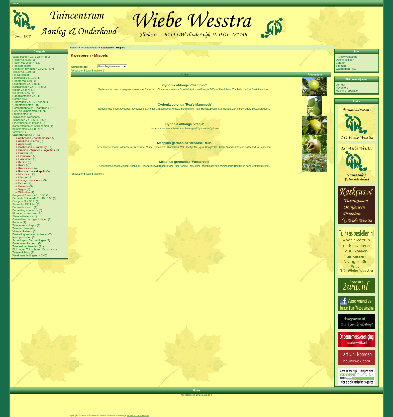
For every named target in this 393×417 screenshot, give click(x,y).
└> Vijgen (19, 189)
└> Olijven (20, 177)
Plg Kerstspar (21, 74)
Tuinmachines (21, 228)
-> (23, 134)
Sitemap (341, 65)
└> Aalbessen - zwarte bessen (32, 138)
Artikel (184, 74)
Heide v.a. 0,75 (22, 59)
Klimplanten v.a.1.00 (25, 128)
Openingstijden (345, 59)
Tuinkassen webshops (26, 116)
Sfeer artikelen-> (23, 216)
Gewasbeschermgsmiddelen (30, 219)
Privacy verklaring (346, 56)
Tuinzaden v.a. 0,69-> (26, 119)
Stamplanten (20, 113)
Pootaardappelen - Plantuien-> (31, 107)
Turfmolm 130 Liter (24, 204)
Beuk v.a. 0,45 (21, 92)
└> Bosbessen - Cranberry (30, 147)
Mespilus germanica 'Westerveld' (184, 162)
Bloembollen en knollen (27, 122)
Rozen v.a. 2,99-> (23, 62)
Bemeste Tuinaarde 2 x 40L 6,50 (32, 198)
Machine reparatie (347, 90)
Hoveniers (342, 87)
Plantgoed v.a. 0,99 (24, 77)
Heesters (18, 65)
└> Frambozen (22, 156)
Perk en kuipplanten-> (26, 110)
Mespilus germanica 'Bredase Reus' (184, 143)
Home (15, 3)
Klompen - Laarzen (24, 213)
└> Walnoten (21, 192)
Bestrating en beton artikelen (30, 234)
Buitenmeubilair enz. (25, 243)
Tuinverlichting (21, 252)
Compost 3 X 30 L (24, 201)
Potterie (17, 222)
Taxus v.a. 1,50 (22, 71)
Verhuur (340, 84)
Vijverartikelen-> (22, 231)
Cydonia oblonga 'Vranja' (184, 124)
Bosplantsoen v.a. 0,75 (26, 86)
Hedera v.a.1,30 (22, 80)
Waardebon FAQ (346, 68)
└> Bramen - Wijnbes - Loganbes (34, 150)
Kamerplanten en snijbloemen (31, 125)
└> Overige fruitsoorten (28, 180)
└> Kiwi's (19, 165)
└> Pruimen (21, 186)
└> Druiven (20, 153)
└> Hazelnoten (22, 159)
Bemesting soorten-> (25, 210)
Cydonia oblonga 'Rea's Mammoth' (185, 104)
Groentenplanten (23, 104)
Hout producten (22, 237)
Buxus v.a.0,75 (22, 89)
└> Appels (20, 144)
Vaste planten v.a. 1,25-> (28, 56)
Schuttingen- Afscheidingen (29, 240)
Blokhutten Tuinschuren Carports (33, 249)
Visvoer (17, 131)
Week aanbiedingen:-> (26, 255)
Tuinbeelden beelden (25, 246)
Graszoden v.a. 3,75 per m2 (30, 101)
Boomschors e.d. (23, 207)
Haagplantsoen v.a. (24, 95)
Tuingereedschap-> (24, 225)
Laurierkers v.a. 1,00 (25, 83)
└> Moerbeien (22, 174)
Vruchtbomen (88, 47)
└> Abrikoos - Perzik (26, 141)
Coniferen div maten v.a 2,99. (30, 68)
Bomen (17, 98)
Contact (340, 62)
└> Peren (19, 183)
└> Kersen (20, 162)
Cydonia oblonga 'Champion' (184, 85)
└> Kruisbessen (23, 168)
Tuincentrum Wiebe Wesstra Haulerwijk (106, 415)
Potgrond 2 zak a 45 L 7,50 (29, 195)
